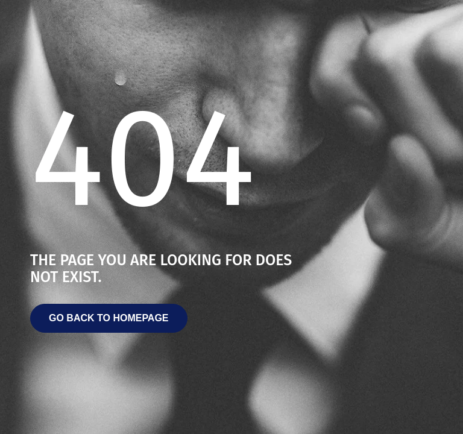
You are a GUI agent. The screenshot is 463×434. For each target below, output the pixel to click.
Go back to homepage (109, 318)
